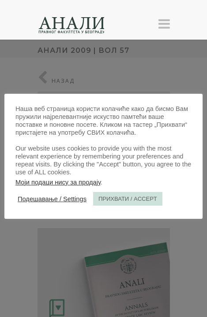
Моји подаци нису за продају (58, 182)
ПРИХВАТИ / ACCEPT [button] (127, 198)
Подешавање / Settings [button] (52, 199)
